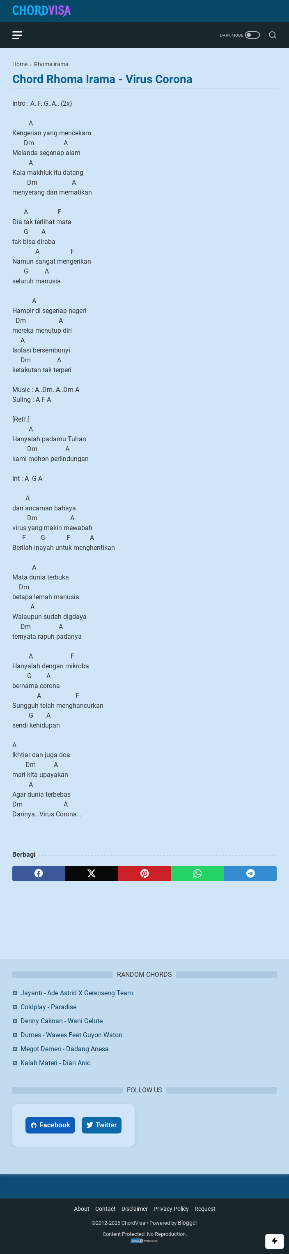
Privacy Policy (171, 1208)
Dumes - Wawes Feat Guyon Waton (71, 1035)
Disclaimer (135, 1208)
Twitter (102, 1125)
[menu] (22, 35)
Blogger (187, 1222)
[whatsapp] (197, 873)
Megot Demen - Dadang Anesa (65, 1049)
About (81, 1208)
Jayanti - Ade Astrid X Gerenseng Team (77, 993)
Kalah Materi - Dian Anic (55, 1063)
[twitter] (91, 873)
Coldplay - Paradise (48, 1007)
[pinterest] (144, 873)
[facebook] (38, 873)
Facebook (50, 1125)
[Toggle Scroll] (274, 1241)
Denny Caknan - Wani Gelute (62, 1021)
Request (205, 1208)
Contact (105, 1208)
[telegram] (250, 873)
